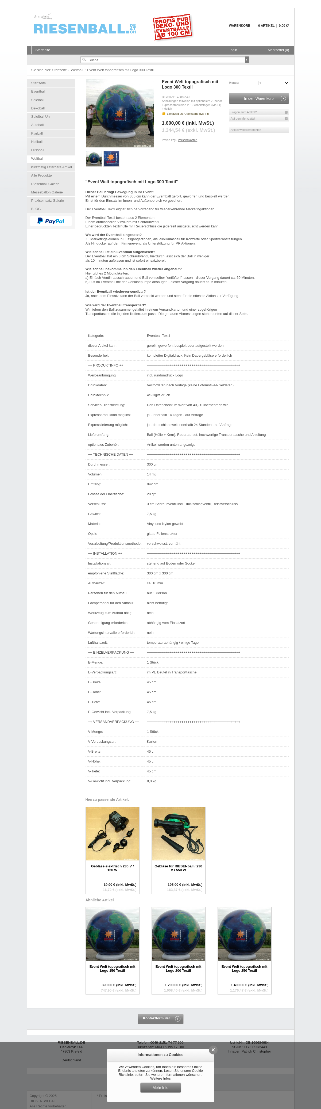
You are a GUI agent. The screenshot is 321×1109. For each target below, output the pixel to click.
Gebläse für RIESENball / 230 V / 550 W (178, 868)
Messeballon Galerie (47, 192)
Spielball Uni (41, 117)
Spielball (37, 100)
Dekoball (38, 108)
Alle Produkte (41, 175)
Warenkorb (216, 29)
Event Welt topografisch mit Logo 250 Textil (245, 968)
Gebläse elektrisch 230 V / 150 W (112, 868)
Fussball (37, 150)
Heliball (37, 142)
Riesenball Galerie (45, 184)
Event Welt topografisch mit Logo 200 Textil (179, 968)
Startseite (60, 70)
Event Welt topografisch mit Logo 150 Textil (113, 968)
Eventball (38, 91)
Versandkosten (187, 140)
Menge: (234, 82)
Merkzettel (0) (278, 50)
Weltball (77, 70)
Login (233, 50)
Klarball (37, 133)
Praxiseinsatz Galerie (47, 201)
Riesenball (114, 27)
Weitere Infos (160, 1078)
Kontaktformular (156, 1018)
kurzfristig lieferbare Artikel (51, 167)
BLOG (36, 209)
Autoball (37, 125)
